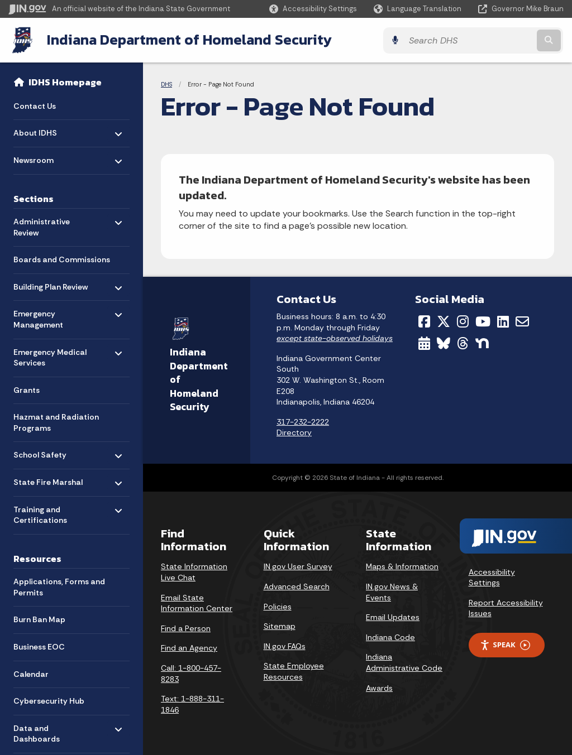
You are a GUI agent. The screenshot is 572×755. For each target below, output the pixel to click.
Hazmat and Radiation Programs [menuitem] (56, 421)
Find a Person (186, 628)
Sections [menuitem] (33, 197)
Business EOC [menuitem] (39, 646)
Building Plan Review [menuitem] (50, 283)
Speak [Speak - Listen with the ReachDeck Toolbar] (505, 644)
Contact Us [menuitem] (34, 105)
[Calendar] (424, 342)
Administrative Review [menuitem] (46, 223)
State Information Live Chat (194, 571)
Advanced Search (297, 586)
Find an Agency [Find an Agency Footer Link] (189, 647)
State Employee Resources (294, 670)
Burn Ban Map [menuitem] (39, 619)
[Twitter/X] (443, 321)
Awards (379, 687)
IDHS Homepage (65, 81)
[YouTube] (482, 321)
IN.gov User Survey (298, 566)
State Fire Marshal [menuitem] (48, 478)
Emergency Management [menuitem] (46, 316)
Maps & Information (402, 566)
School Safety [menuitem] (46, 451)
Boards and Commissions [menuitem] (61, 259)
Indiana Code (390, 637)
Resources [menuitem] (37, 557)
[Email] (522, 321)
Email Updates (393, 617)
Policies (278, 606)
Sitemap (279, 626)
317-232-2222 (303, 421)
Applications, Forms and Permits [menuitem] (59, 586)
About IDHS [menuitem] (46, 129)
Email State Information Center (196, 602)
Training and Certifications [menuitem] (46, 511)
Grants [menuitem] (26, 389)
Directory (294, 431)
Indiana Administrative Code (404, 661)
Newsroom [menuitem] (46, 156)
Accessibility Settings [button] (492, 577)
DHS (166, 84)
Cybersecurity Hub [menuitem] (48, 700)
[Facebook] (424, 321)
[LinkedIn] (503, 321)
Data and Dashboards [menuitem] (46, 730)
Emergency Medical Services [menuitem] (50, 354)
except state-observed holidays (335, 337)
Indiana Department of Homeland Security (188, 39)
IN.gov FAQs (285, 646)
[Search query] (496, 40)
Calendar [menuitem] (31, 673)
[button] (313, 8)
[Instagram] (463, 321)
